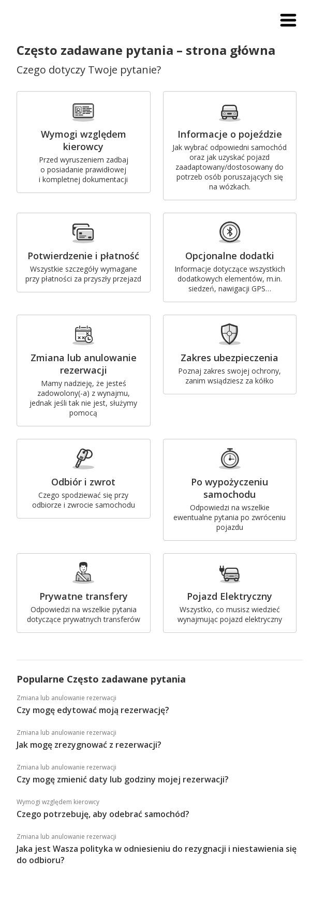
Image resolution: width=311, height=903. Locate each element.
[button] (288, 20)
